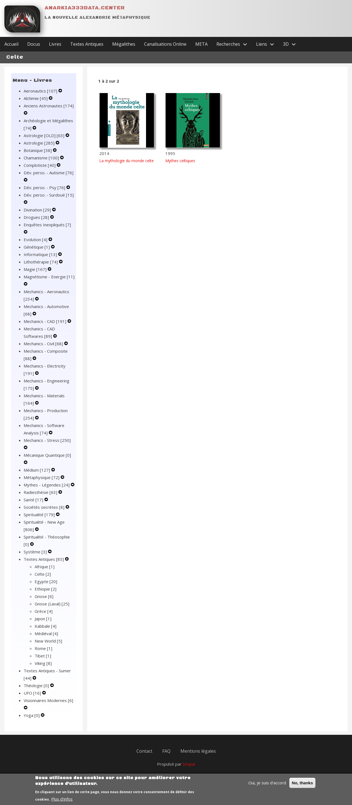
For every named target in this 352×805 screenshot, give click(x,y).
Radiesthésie (41, 492)
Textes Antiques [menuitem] (86, 44)
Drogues (37, 217)
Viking (43, 663)
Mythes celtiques (180, 160)
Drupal (189, 764)
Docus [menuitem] (33, 44)
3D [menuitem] (291, 44)
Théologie (37, 685)
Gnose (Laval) (52, 604)
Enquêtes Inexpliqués (47, 224)
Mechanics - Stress (47, 440)
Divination (38, 210)
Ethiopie (45, 589)
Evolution (36, 239)
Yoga (32, 715)
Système (36, 551)
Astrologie (40, 143)
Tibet (43, 656)
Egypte (46, 581)
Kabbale (45, 626)
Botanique (38, 150)
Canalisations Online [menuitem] (165, 44)
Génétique (37, 247)
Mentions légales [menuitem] (198, 751)
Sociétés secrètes (44, 507)
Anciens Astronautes (49, 105)
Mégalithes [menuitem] (123, 44)
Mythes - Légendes (47, 485)
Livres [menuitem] (55, 44)
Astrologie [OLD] (44, 135)
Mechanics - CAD (45, 321)
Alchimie (36, 98)
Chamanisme (42, 158)
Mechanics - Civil (44, 343)
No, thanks (302, 786)
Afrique (44, 566)
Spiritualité (40, 514)
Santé (34, 499)
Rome (43, 648)
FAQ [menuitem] (166, 751)
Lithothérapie (41, 262)
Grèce (44, 611)
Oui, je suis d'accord (267, 785)
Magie (36, 269)
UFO (33, 693)
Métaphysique (42, 477)
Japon (43, 618)
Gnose (44, 596)
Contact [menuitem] (144, 751)
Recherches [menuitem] (234, 44)
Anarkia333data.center (85, 8)
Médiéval (46, 633)
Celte (43, 574)
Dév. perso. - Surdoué (49, 195)
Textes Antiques (44, 559)
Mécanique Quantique (47, 455)
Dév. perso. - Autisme (48, 172)
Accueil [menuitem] (11, 44)
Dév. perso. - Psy (45, 187)
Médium (37, 470)
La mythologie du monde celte (126, 160)
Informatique (41, 254)
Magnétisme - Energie (49, 276)
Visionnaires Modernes (48, 700)
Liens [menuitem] (267, 44)
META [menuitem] (201, 44)
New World (48, 641)
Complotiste (40, 165)
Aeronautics (41, 91)
